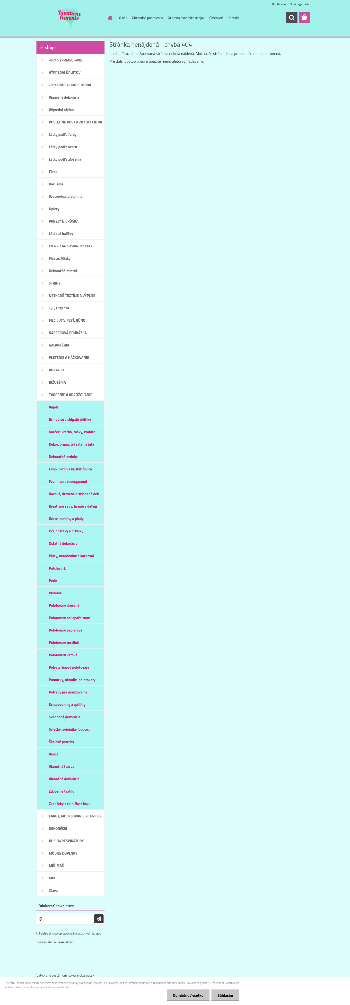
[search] (291, 17)
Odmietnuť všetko (188, 995)
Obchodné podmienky (147, 17)
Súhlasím (225, 995)
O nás (123, 17)
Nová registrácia (299, 4)
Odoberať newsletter (56, 906)
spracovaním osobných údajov (80, 933)
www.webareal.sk (81, 975)
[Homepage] (109, 17)
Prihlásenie (279, 4)
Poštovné (216, 17)
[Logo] (69, 18)
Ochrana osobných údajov (186, 17)
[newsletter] (99, 918)
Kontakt (233, 17)
